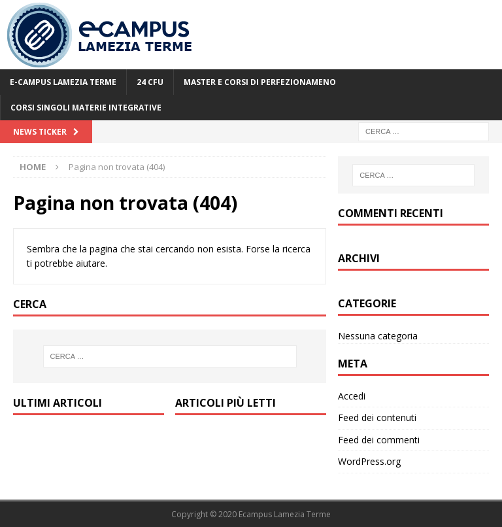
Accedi (351, 396)
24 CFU (150, 82)
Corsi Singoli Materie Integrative (85, 107)
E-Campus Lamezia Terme (63, 82)
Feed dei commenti (379, 440)
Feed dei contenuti (377, 417)
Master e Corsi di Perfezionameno (260, 82)
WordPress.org (369, 461)
